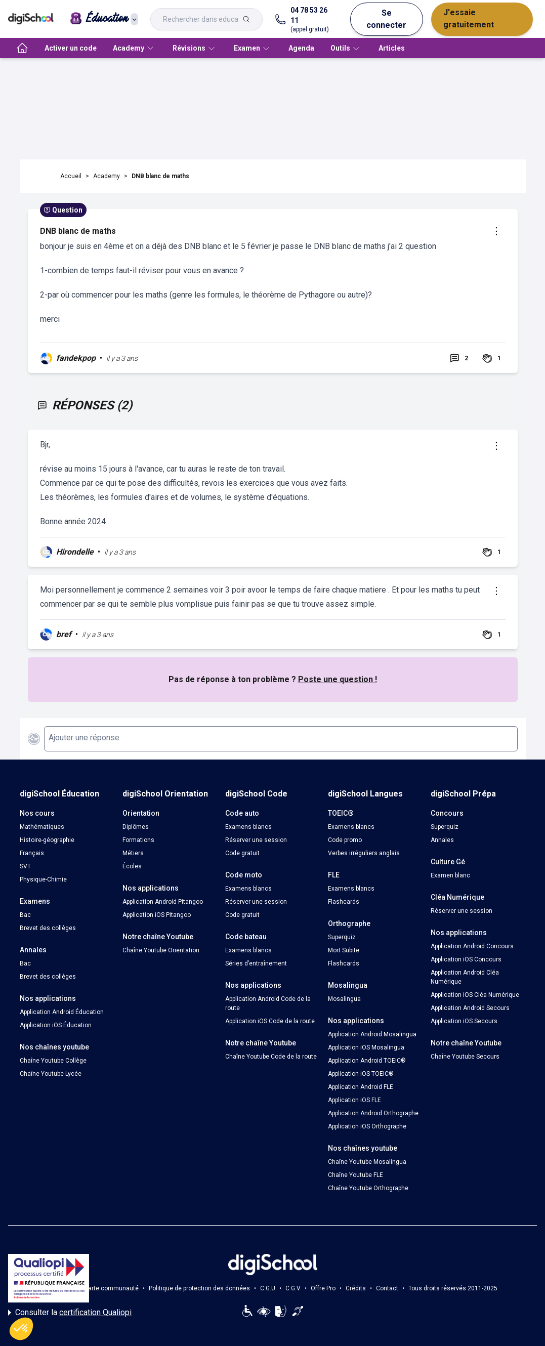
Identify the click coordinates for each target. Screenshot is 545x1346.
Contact (387, 1288)
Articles (392, 48)
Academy (106, 176)
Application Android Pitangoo (162, 901)
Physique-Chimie (43, 879)
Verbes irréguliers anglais (364, 853)
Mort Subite (343, 950)
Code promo (345, 840)
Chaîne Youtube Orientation (160, 950)
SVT (25, 866)
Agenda (301, 48)
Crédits (356, 1288)
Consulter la (70, 1313)
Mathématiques (42, 826)
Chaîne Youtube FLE (355, 1175)
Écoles (132, 866)
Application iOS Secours (464, 1021)
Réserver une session (256, 840)
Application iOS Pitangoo (156, 914)
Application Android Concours (472, 946)
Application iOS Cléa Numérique (475, 994)
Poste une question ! (337, 679)
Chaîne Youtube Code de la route (271, 1056)
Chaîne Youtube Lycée (50, 1073)
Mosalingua (344, 998)
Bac (25, 914)
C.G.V (293, 1288)
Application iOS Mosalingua (366, 1047)
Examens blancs (248, 826)
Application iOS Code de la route (270, 1021)
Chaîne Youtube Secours (465, 1056)
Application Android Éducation (62, 1012)
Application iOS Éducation (56, 1025)
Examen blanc (450, 875)
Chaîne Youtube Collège (53, 1060)
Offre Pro (323, 1288)
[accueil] (22, 48)
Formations (138, 840)
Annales (442, 840)
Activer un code (71, 48)
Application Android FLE (360, 1086)
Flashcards (343, 901)
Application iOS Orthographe (367, 1126)
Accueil (70, 176)
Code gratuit (242, 853)
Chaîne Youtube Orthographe (368, 1188)
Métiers (133, 853)
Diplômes (135, 826)
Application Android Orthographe (373, 1113)
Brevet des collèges (48, 928)
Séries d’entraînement (256, 963)
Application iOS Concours (466, 959)
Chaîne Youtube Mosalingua (367, 1161)
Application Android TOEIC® (367, 1060)
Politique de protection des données (199, 1288)
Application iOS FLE (354, 1100)
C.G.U (267, 1288)
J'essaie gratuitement (468, 18)
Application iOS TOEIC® (361, 1073)
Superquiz (342, 937)
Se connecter (386, 19)
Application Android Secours (470, 1008)
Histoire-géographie (47, 840)
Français (32, 853)
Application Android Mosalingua (372, 1034)
